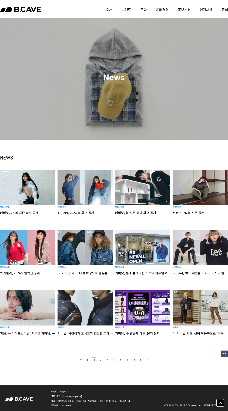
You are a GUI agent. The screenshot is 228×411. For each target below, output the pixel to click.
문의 (225, 9)
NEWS (6, 157)
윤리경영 (162, 9)
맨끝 (147, 360)
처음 (81, 360)
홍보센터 (184, 9)
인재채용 (206, 9)
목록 (224, 353)
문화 (143, 9)
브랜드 (126, 9)
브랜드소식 (4, 206)
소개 (109, 9)
